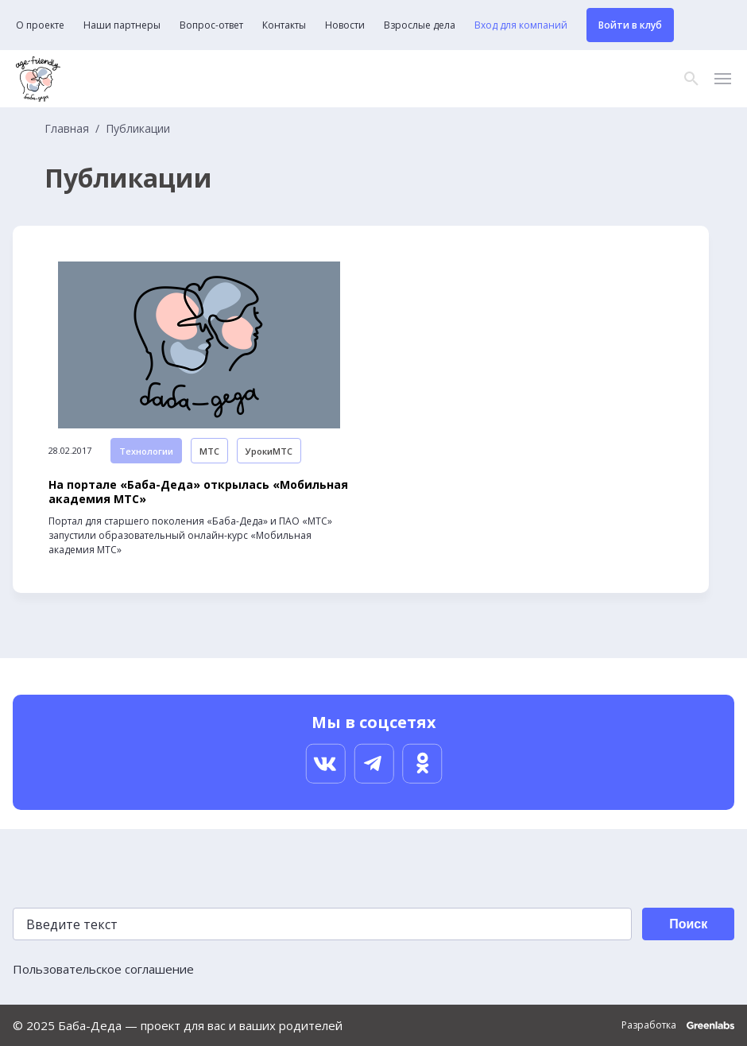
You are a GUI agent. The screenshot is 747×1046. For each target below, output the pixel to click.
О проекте (40, 25)
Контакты (284, 25)
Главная (67, 129)
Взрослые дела (419, 25)
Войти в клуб (630, 25)
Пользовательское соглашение (103, 969)
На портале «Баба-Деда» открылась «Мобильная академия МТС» (198, 492)
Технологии (146, 451)
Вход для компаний (520, 25)
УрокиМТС (269, 451)
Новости (345, 25)
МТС (209, 451)
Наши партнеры (122, 25)
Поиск (688, 924)
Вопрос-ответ (211, 25)
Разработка (677, 1025)
